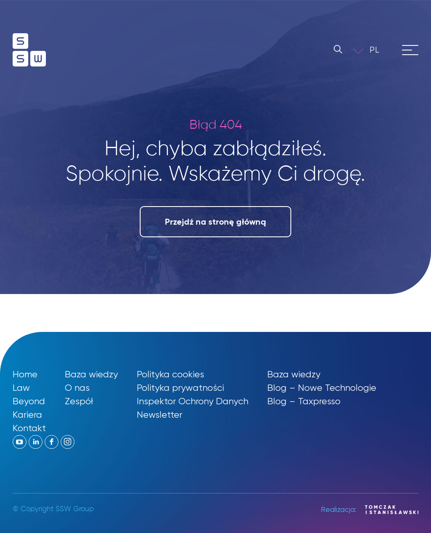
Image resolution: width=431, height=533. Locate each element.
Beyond (29, 401)
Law (21, 387)
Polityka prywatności (180, 387)
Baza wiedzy (91, 374)
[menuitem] (380, 49)
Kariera (27, 414)
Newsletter (159, 414)
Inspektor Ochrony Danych (192, 401)
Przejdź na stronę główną (215, 222)
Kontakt (29, 428)
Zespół (79, 401)
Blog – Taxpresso (304, 401)
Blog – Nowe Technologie (321, 387)
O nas (77, 387)
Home (25, 374)
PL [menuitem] (375, 50)
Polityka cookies (170, 374)
